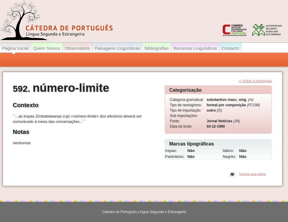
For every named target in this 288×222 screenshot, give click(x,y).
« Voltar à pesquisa (255, 81)
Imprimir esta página (252, 174)
